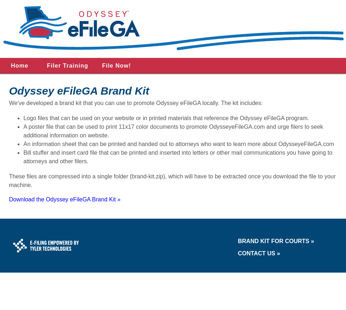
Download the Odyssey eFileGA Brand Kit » (65, 199)
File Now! (116, 66)
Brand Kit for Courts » (276, 241)
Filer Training (67, 66)
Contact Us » (259, 253)
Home (19, 66)
